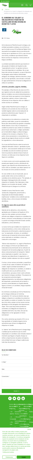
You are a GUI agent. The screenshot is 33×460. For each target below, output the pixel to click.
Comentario (5, 376)
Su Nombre (5, 355)
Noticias (7, 9)
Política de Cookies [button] (8, 452)
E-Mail (4, 362)
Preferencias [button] (9, 457)
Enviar (16, 391)
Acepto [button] (24, 457)
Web (3, 369)
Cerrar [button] (29, 429)
